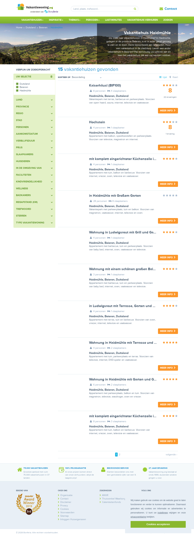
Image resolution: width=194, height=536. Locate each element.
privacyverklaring (138, 517)
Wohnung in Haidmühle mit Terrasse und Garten (127, 343)
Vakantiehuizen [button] (32, 19)
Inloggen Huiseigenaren (73, 519)
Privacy (64, 505)
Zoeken (168, 19)
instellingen (163, 513)
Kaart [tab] (173, 77)
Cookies (64, 509)
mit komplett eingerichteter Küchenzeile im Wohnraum (132, 159)
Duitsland (122, 96)
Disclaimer (65, 502)
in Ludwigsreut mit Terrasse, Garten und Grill (124, 306)
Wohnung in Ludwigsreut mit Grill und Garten (124, 232)
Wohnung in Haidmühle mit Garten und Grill (123, 379)
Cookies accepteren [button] (158, 524)
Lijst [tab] (163, 77)
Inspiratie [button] (56, 19)
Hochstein (97, 122)
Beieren (110, 96)
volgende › (171, 454)
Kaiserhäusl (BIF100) (105, 85)
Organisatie (66, 495)
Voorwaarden (67, 512)
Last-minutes (113, 19)
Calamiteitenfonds (111, 502)
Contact (171, 9)
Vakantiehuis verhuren (142, 19)
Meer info (168, 110)
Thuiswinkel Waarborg (113, 498)
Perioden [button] (93, 19)
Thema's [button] (74, 19)
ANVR (105, 495)
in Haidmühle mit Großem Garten (115, 196)
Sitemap (64, 515)
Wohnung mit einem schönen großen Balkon (124, 269)
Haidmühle (96, 96)
